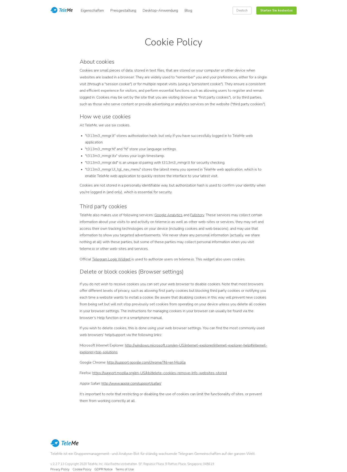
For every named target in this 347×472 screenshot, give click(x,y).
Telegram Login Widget (111, 259)
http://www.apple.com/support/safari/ (131, 383)
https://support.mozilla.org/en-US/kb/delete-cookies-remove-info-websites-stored (159, 373)
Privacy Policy (60, 469)
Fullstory (197, 215)
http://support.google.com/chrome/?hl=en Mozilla (146, 362)
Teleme (62, 10)
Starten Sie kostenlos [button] (276, 10)
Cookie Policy (82, 469)
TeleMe (64, 446)
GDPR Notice (103, 469)
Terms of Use (125, 469)
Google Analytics (168, 215)
